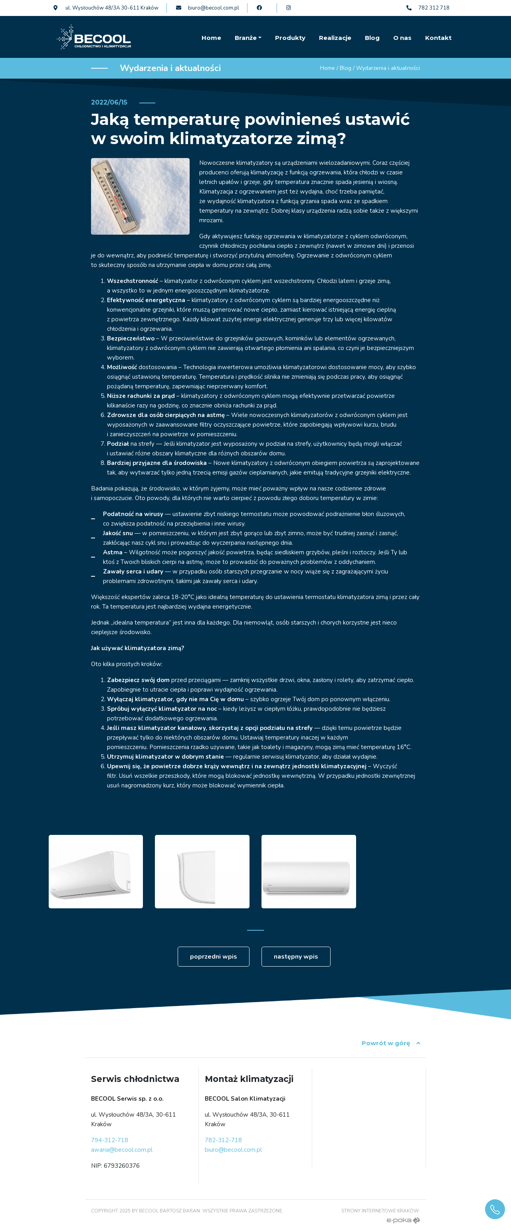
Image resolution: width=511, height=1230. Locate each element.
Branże (246, 38)
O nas (402, 38)
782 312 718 (428, 8)
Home (211, 38)
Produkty (290, 38)
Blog (372, 38)
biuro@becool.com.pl (207, 8)
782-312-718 (223, 1140)
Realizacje (335, 38)
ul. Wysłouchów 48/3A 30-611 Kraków (105, 8)
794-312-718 (109, 1140)
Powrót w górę (391, 1043)
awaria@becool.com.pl (122, 1150)
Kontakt (438, 38)
